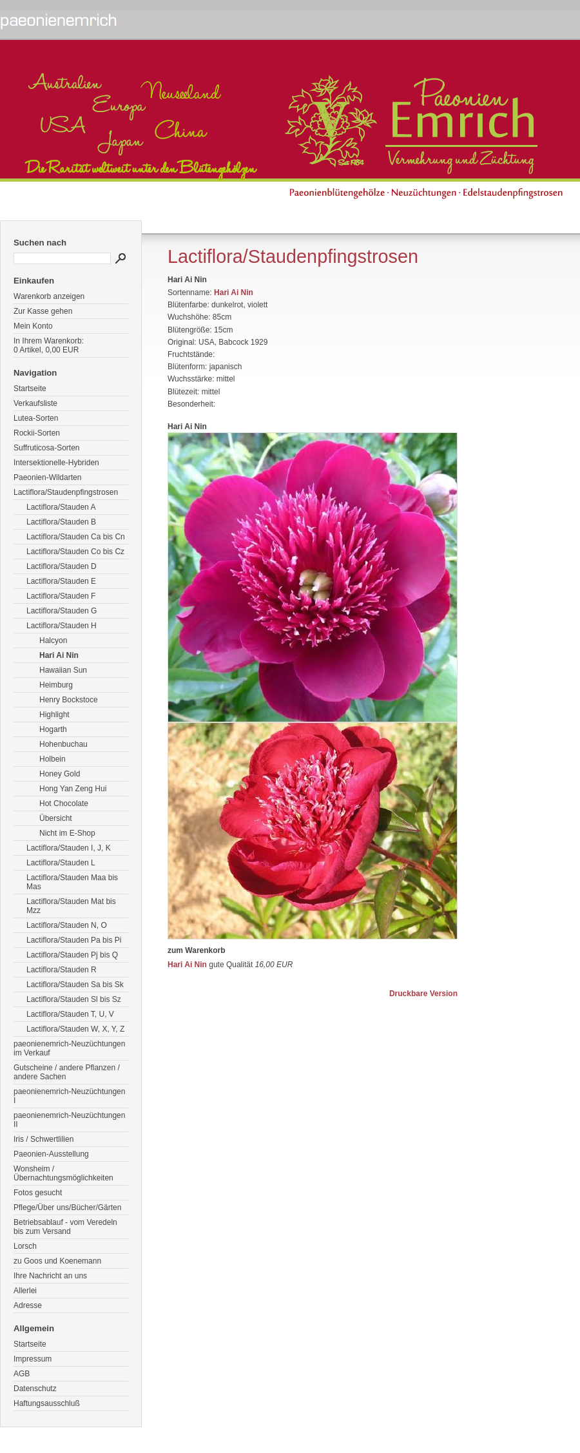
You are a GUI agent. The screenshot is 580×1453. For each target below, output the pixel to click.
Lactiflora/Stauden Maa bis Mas (72, 882)
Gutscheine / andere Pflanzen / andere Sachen (67, 1072)
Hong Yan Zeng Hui (72, 788)
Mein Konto (33, 326)
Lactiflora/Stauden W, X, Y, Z (75, 1029)
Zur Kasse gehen (43, 311)
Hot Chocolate (63, 803)
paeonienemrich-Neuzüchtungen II (69, 1120)
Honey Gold (59, 773)
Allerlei (25, 1290)
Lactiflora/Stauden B (61, 521)
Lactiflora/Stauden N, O (66, 925)
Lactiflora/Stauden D (61, 566)
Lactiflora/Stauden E (61, 581)
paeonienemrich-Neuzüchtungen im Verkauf (69, 1048)
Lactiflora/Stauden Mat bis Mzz (71, 906)
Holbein (52, 759)
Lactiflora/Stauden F (60, 596)
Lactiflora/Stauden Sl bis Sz (73, 999)
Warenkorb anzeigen (49, 296)
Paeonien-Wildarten (47, 477)
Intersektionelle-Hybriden (56, 462)
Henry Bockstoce (68, 699)
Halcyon (53, 640)
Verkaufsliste (35, 403)
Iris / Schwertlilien (43, 1139)
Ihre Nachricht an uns (50, 1275)
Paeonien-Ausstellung (51, 1154)
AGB (22, 1373)
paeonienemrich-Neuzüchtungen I (69, 1096)
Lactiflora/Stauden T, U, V (70, 1014)
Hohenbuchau (63, 744)
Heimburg (56, 684)
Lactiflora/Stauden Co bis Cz (75, 551)
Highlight (54, 714)
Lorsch (25, 1246)
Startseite (30, 388)
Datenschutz (35, 1388)
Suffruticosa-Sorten (47, 447)
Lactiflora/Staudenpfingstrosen (66, 492)
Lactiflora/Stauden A (60, 507)
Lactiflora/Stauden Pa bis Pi (73, 940)
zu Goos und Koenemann (57, 1260)
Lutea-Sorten (36, 418)
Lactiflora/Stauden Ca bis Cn (75, 536)
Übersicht (55, 818)
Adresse (28, 1305)
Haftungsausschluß (47, 1403)
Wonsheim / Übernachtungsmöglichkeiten (63, 1173)
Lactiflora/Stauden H (61, 625)
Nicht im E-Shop (67, 833)
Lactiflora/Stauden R (61, 969)
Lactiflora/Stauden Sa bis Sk (75, 984)
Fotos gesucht (38, 1192)
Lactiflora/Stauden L (60, 862)
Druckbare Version (423, 993)
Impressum (33, 1358)
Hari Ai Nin (59, 655)
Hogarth (53, 729)
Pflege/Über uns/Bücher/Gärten (67, 1207)
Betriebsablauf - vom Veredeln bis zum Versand (65, 1227)
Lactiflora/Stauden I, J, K (68, 847)
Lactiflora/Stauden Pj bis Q (72, 954)
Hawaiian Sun (63, 670)
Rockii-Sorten (37, 433)
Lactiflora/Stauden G (61, 610)
